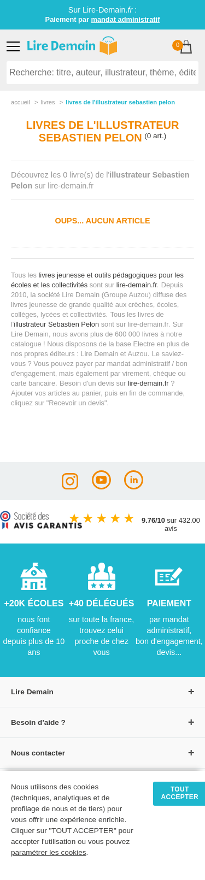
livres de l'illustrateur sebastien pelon (120, 102)
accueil (20, 102)
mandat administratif (125, 19)
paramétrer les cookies (48, 852)
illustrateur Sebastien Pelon (56, 324)
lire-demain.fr (136, 285)
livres (47, 102)
